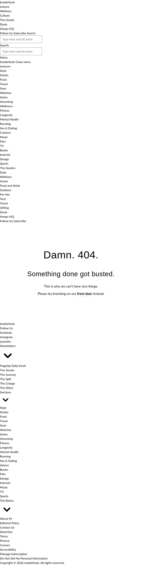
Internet (5, 154)
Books (4, 150)
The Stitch (6, 387)
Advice (4, 465)
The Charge (7, 383)
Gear (3, 88)
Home (4, 181)
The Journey (8, 374)
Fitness (4, 110)
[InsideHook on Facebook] (6, 332)
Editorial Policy (9, 523)
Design (4, 159)
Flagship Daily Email (13, 365)
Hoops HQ (7, 28)
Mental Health (9, 119)
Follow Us (6, 33)
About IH (6, 518)
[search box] (21, 39)
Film (3, 141)
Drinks (4, 75)
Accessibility (8, 549)
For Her (5, 194)
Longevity (6, 115)
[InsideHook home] (7, 323)
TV (2, 146)
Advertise (6, 532)
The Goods (7, 20)
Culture (5, 15)
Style (3, 70)
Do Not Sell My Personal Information (24, 558)
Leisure (4, 6)
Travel (4, 84)
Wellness (6, 11)
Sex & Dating (8, 128)
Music (4, 137)
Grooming (6, 101)
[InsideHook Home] (7, 2)
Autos (4, 97)
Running (5, 123)
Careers (5, 545)
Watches (5, 92)
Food (3, 79)
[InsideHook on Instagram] (6, 337)
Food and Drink (10, 185)
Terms (4, 536)
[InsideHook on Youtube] (5, 341)
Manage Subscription (13, 554)
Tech (3, 199)
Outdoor (5, 190)
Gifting (4, 207)
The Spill (5, 379)
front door (84, 294)
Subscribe (19, 33)
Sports (4, 163)
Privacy (4, 540)
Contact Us (7, 527)
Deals (3, 24)
